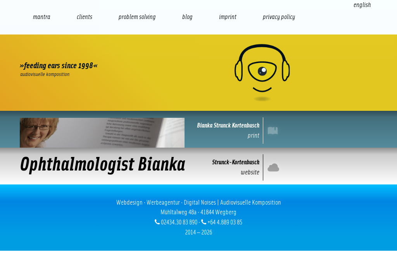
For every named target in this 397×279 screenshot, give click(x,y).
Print (274, 130)
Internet (274, 167)
